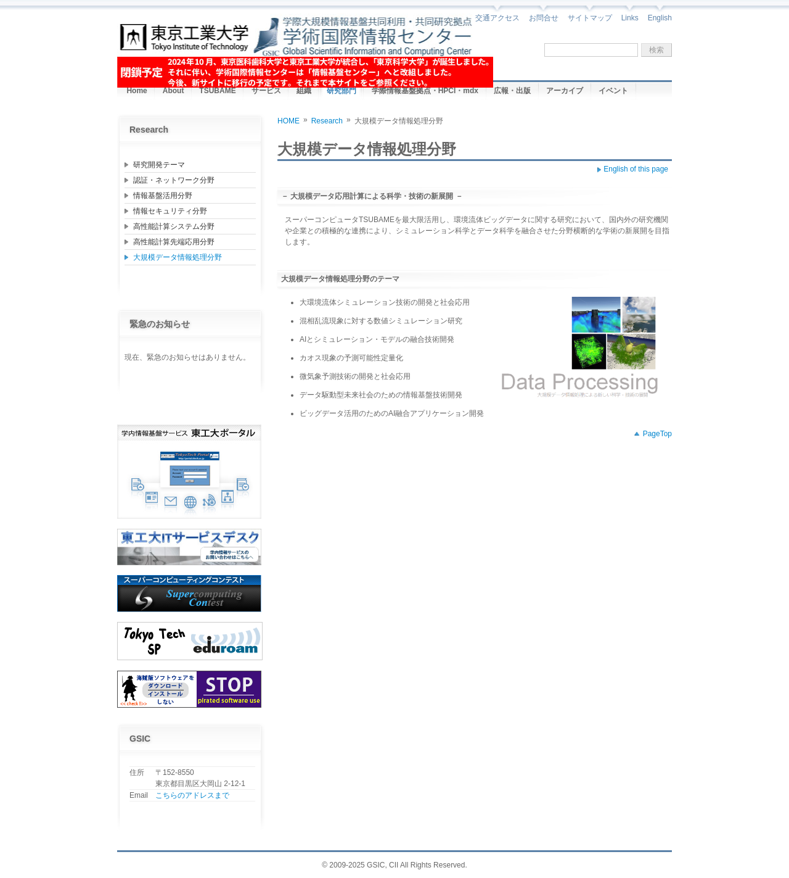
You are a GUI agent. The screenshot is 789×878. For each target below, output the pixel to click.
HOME (288, 121)
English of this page (635, 169)
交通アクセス (497, 18)
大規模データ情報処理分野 (177, 257)
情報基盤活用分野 (162, 195)
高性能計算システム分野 (174, 226)
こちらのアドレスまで (192, 795)
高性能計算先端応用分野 (174, 242)
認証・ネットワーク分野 (174, 180)
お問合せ (543, 18)
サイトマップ (590, 18)
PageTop (657, 433)
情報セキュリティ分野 (170, 211)
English (660, 18)
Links (630, 18)
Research (327, 121)
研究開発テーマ (159, 164)
